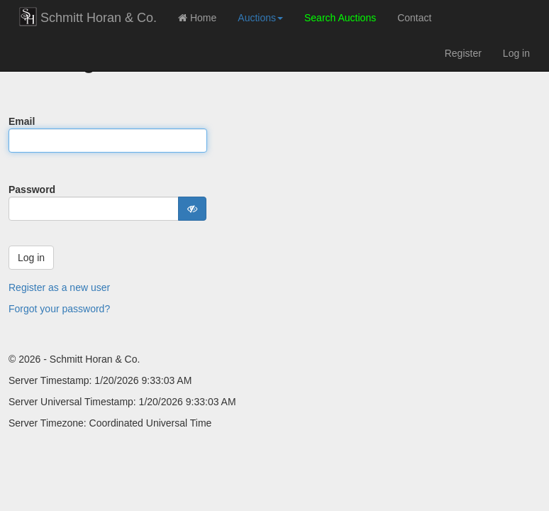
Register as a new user (59, 287)
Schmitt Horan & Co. (88, 16)
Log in (516, 53)
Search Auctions (340, 17)
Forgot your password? (59, 308)
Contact (414, 17)
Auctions (260, 17)
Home (197, 17)
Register (463, 53)
